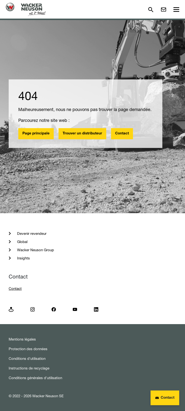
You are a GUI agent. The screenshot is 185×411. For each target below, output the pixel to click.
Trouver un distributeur (82, 133)
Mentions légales (22, 339)
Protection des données (28, 349)
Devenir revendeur (31, 233)
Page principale (36, 133)
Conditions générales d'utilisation (35, 378)
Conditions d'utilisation (27, 358)
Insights (23, 258)
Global (21, 241)
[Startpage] (26, 9)
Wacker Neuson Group (35, 250)
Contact (122, 133)
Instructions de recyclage (29, 368)
